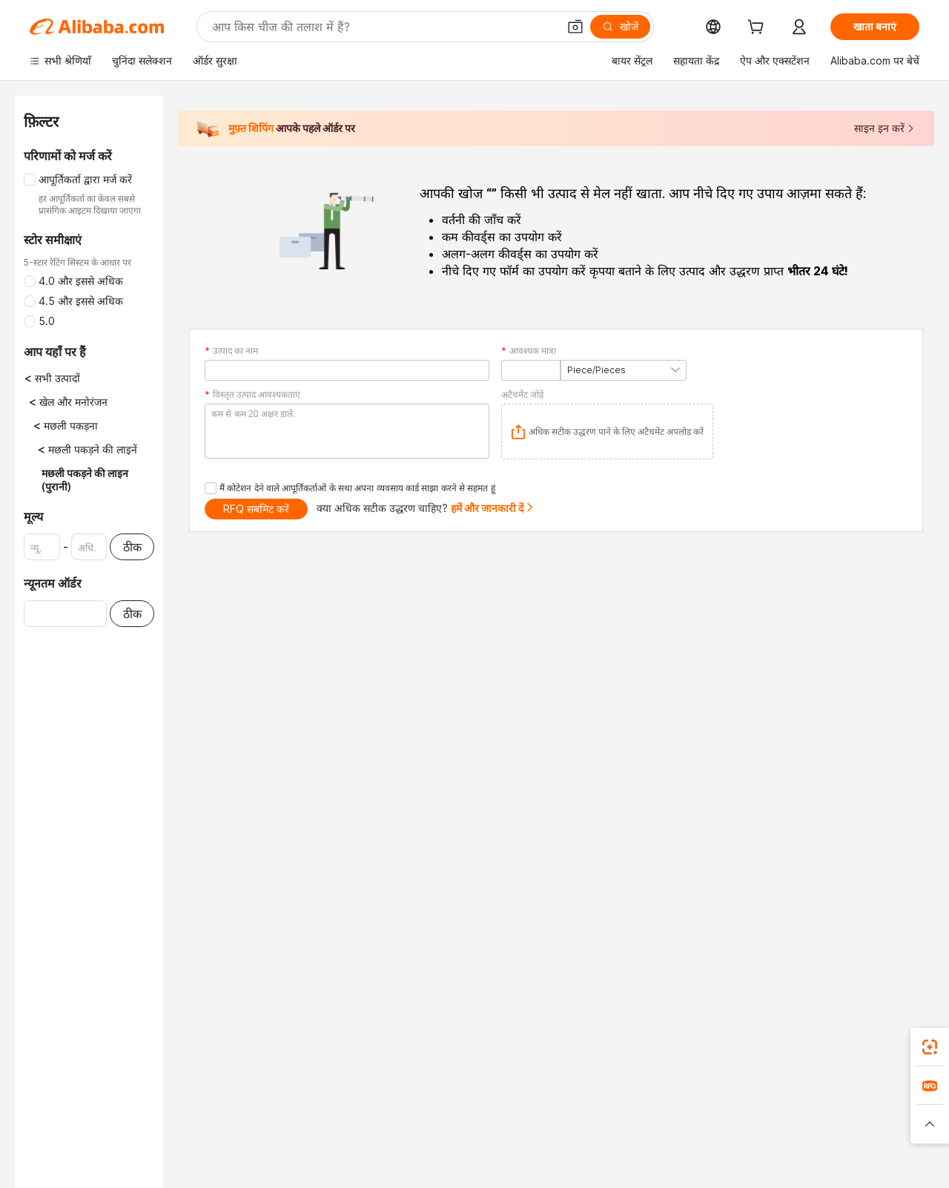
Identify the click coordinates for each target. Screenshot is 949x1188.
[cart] (758, 28)
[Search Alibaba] (383, 27)
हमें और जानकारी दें (493, 508)
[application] (607, 431)
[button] (575, 27)
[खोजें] (620, 27)
